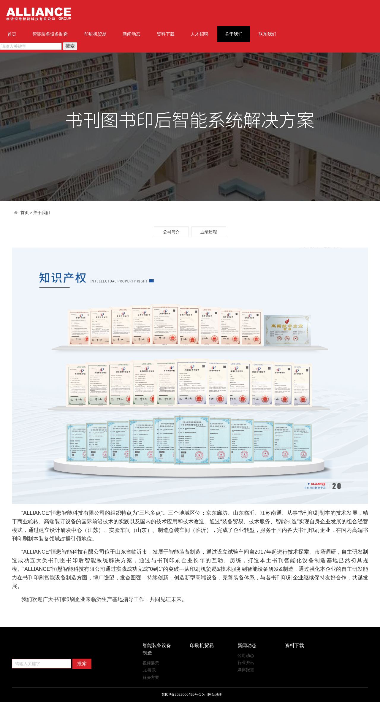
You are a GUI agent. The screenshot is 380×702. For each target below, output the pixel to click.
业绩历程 (208, 231)
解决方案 (150, 677)
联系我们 (267, 34)
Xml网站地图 (212, 695)
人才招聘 (199, 34)
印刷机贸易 (95, 34)
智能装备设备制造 (50, 34)
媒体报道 (246, 670)
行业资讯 (246, 662)
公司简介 (171, 231)
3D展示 (149, 670)
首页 (11, 34)
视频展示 (150, 663)
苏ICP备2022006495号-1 (181, 695)
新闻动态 (131, 34)
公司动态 (246, 655)
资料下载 (166, 34)
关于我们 (234, 34)
